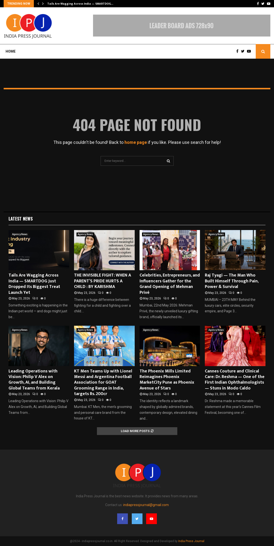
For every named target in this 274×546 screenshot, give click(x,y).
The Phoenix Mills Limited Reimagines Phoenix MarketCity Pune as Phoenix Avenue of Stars (167, 380)
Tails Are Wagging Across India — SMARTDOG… (80, 3)
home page (135, 142)
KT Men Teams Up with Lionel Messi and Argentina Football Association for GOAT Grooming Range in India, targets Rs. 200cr (103, 383)
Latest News (21, 218)
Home (11, 51)
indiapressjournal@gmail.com (146, 505)
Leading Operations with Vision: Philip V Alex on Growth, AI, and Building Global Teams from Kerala (34, 380)
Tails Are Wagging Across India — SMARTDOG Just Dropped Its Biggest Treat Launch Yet (34, 284)
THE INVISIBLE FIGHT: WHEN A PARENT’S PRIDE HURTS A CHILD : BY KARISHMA (102, 281)
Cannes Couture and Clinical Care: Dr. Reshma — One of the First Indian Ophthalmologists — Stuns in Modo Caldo (235, 380)
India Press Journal (191, 541)
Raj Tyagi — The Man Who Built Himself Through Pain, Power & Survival (231, 281)
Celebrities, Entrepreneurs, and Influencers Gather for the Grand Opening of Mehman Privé (170, 284)
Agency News (20, 234)
